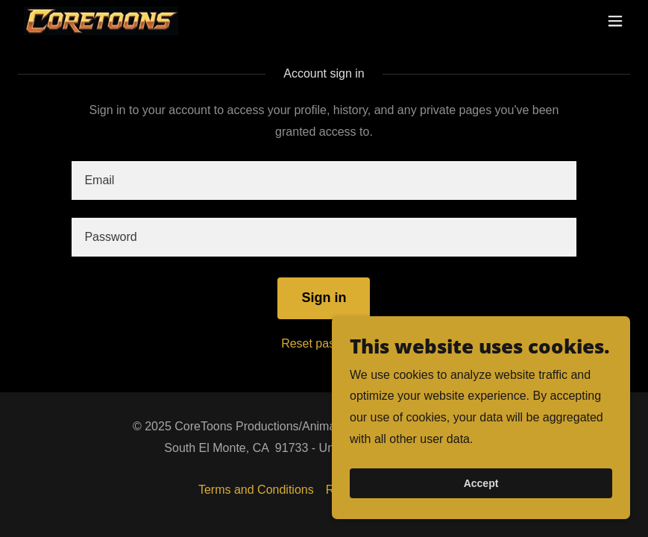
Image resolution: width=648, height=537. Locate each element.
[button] (615, 21)
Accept (481, 494)
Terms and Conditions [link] (256, 489)
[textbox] (324, 180)
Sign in (323, 297)
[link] (101, 21)
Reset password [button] (324, 343)
